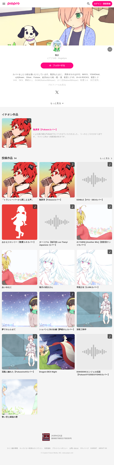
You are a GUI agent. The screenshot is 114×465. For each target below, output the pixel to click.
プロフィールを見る (57, 85)
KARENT (94, 448)
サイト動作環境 (12, 448)
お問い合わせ (74, 448)
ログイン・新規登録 (102, 4)
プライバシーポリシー (60, 448)
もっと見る (106, 158)
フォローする (57, 65)
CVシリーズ (84, 448)
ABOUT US (103, 448)
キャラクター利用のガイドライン (31, 448)
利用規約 (47, 448)
